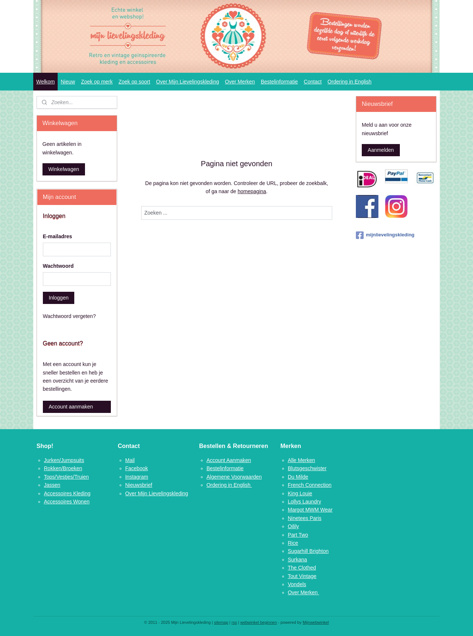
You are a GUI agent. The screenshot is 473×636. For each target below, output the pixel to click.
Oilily (293, 526)
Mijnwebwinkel (316, 622)
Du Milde (298, 477)
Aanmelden (381, 150)
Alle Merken (301, 460)
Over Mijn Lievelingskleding (187, 82)
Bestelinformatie (279, 82)
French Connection (309, 485)
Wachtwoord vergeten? (69, 316)
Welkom (45, 82)
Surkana (297, 560)
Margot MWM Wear (310, 510)
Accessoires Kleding (67, 493)
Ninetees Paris (304, 518)
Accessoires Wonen (66, 502)
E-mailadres (57, 236)
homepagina (252, 191)
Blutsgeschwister (307, 468)
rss (234, 622)
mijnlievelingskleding (385, 235)
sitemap (221, 622)
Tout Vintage (302, 576)
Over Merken (240, 82)
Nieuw (68, 82)
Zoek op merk (97, 82)
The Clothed (302, 568)
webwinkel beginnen (258, 622)
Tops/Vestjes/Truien (66, 477)
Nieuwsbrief (138, 485)
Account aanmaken (71, 407)
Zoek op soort (134, 82)
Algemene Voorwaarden (234, 477)
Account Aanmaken (229, 460)
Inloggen (59, 298)
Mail (130, 460)
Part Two (298, 535)
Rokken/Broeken (63, 468)
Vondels (297, 584)
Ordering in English (349, 82)
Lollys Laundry (304, 502)
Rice (293, 543)
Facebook (136, 468)
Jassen (52, 485)
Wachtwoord (58, 266)
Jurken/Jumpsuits (64, 460)
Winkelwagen (63, 169)
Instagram (136, 477)
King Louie (300, 493)
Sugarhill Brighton (308, 551)
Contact (312, 82)
